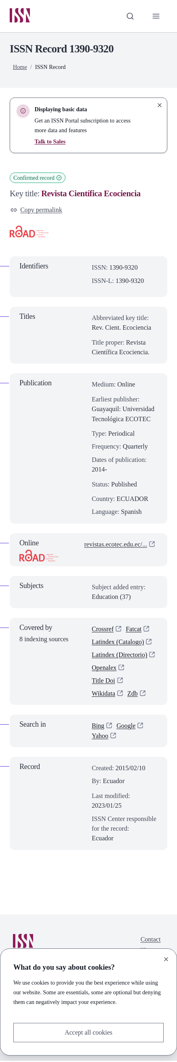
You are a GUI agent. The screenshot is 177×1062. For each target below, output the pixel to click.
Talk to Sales (49, 142)
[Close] (166, 959)
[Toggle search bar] (129, 16)
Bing (98, 727)
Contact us (150, 945)
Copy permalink (37, 210)
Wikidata (104, 694)
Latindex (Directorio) (120, 655)
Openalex (104, 668)
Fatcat (134, 629)
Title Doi (103, 682)
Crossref (103, 629)
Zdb (133, 694)
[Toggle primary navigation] (156, 16)
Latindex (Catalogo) (118, 642)
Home (20, 67)
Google (126, 727)
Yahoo (100, 737)
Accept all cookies (88, 1032)
